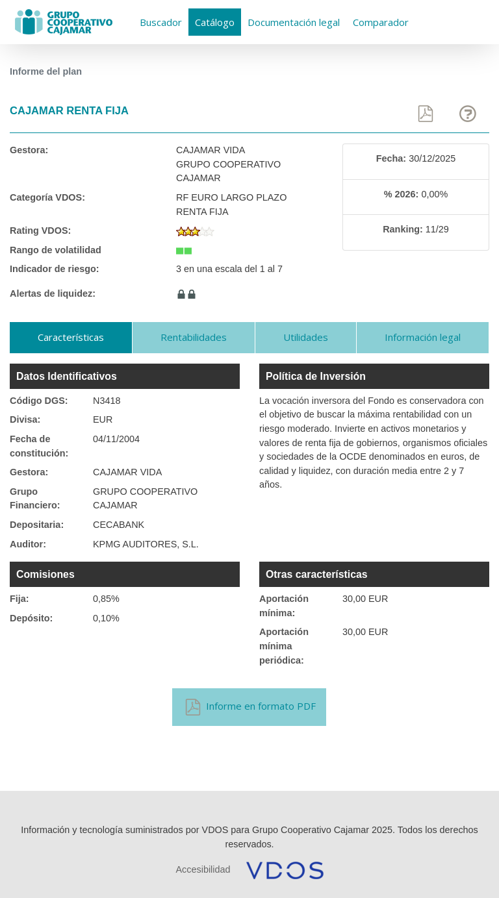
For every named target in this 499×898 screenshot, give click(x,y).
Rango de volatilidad (55, 250)
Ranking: (403, 229)
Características (71, 337)
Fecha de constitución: (39, 446)
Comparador (381, 22)
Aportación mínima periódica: (284, 646)
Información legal (423, 337)
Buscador (161, 22)
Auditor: (28, 544)
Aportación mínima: (284, 605)
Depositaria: (37, 524)
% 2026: (401, 194)
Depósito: (31, 618)
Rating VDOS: (40, 230)
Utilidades (305, 337)
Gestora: (29, 150)
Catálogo (215, 22)
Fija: (19, 598)
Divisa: (25, 419)
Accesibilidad (203, 869)
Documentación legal (294, 22)
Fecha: (391, 158)
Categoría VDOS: (47, 197)
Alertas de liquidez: (53, 293)
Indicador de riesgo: (54, 269)
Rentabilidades (193, 337)
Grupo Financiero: (35, 498)
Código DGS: (39, 400)
